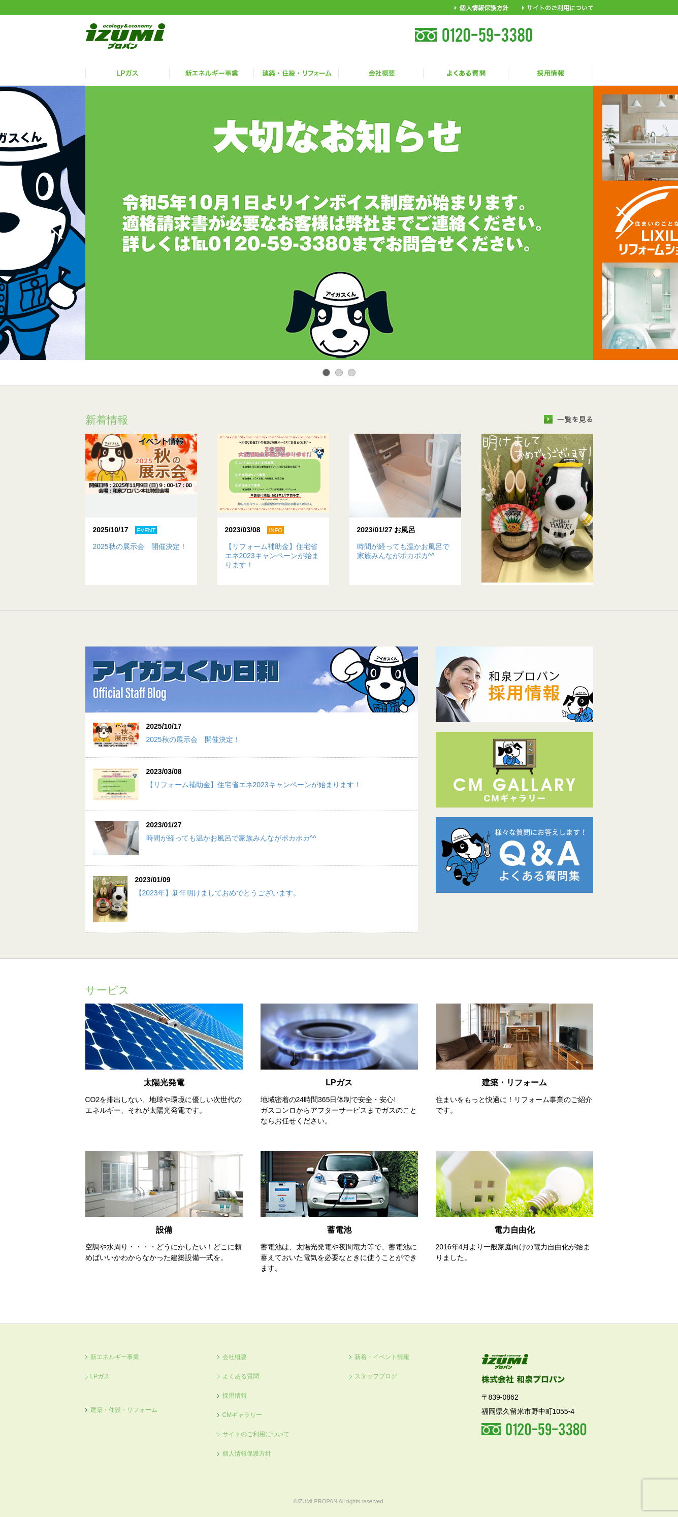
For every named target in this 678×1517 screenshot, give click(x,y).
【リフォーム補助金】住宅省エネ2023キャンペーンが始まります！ (272, 555)
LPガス (100, 1376)
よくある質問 (240, 1376)
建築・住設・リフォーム (123, 1409)
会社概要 (234, 1357)
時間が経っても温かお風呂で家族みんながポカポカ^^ (231, 838)
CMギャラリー (242, 1414)
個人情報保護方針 (246, 1453)
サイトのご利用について (255, 1434)
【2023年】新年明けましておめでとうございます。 (217, 893)
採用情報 (234, 1395)
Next (625, 223)
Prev (53, 223)
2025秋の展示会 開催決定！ (140, 546)
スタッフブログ (375, 1376)
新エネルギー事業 (114, 1357)
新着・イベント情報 (381, 1357)
